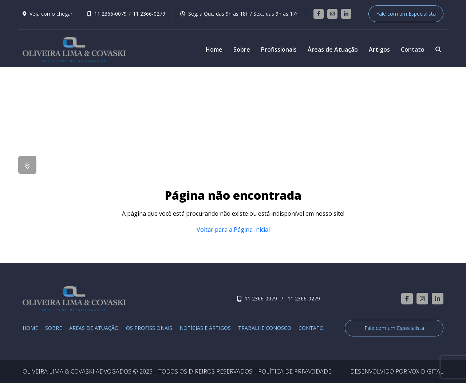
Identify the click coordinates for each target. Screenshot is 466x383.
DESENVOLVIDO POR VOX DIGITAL (396, 371)
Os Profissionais (149, 328)
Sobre (241, 49)
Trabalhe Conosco (264, 328)
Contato (412, 49)
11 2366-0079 (110, 13)
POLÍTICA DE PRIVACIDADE (294, 371)
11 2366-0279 (149, 13)
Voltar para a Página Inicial (233, 230)
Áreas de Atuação (333, 49)
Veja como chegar (50, 13)
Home (214, 49)
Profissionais (279, 49)
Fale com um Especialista (406, 13)
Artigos (379, 49)
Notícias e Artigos (205, 328)
